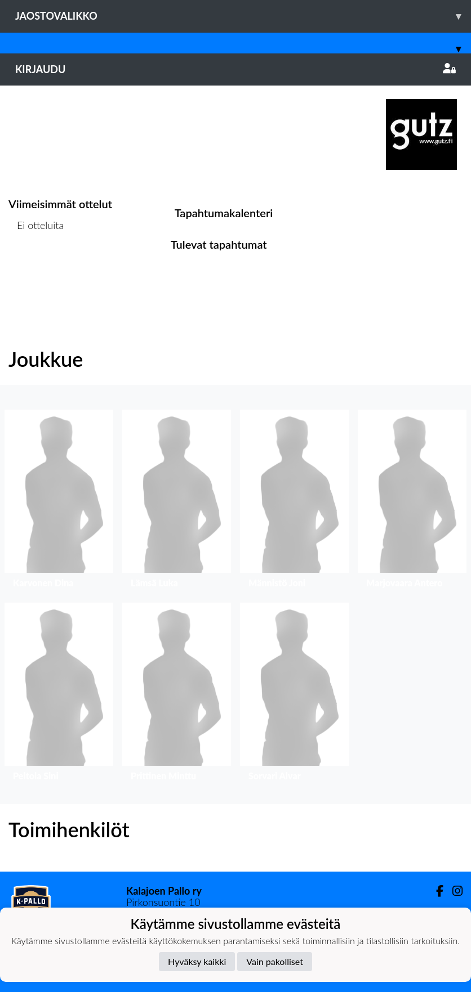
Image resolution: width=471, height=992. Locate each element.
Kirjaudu (235, 69)
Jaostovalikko (243, 16)
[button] (59, 501)
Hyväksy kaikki (197, 961)
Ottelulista (36, 268)
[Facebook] (435, 891)
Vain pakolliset (274, 961)
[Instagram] (453, 891)
